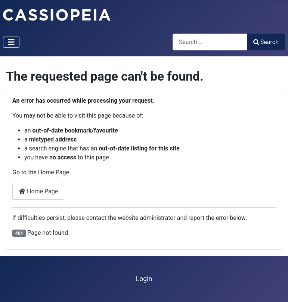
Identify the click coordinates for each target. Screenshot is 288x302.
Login (144, 279)
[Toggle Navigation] (11, 42)
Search (266, 42)
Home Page (38, 191)
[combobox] (210, 42)
